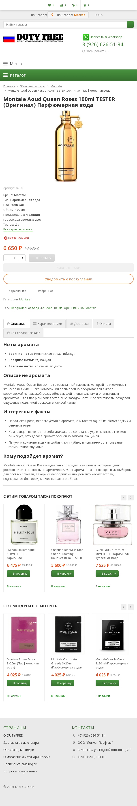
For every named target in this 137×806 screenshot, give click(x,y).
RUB (99, 15)
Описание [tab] (16, 323)
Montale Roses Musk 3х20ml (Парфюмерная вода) (23, 663)
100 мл (58, 308)
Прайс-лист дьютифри (20, 764)
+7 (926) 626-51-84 (91, 735)
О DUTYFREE (13, 735)
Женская (46, 308)
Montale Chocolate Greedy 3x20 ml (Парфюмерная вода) (66, 663)
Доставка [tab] (79, 323)
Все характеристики (17, 229)
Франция (70, 308)
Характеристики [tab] (47, 323)
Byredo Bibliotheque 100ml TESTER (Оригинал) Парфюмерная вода (21, 554)
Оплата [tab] (103, 323)
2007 (81, 308)
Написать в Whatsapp (102, 37)
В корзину (17, 573)
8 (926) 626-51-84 (102, 44)
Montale (24, 299)
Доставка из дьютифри (21, 742)
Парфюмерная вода (25, 308)
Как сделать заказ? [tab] (23, 333)
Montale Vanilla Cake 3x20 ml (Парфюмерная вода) (112, 663)
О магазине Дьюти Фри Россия (26, 757)
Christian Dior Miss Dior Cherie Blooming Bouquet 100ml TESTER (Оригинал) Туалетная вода (67, 554)
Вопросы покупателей (20, 771)
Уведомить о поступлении (68, 279)
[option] (24, 548)
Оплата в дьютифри (18, 750)
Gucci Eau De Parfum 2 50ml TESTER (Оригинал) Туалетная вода (112, 554)
